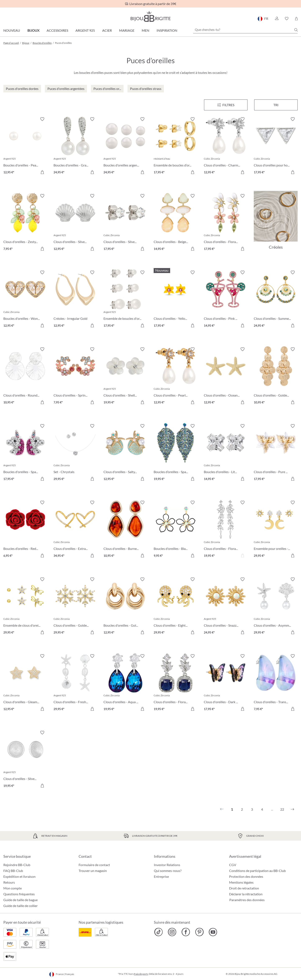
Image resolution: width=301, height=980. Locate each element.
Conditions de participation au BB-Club (257, 871)
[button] (277, 19)
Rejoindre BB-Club (16, 865)
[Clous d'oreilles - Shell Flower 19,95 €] (125, 376)
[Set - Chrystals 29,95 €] (75, 453)
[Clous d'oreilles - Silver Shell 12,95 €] (75, 223)
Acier (107, 30)
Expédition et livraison (19, 876)
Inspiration (167, 30)
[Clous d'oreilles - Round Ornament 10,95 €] (25, 376)
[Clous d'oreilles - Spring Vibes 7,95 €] (75, 376)
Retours (9, 882)
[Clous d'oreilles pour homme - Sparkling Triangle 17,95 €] (276, 146)
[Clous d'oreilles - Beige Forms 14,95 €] (176, 223)
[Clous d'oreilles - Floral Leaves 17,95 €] (226, 223)
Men (145, 30)
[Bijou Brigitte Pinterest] (199, 932)
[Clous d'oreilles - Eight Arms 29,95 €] (176, 606)
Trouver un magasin (93, 871)
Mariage (126, 30)
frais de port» (141, 973)
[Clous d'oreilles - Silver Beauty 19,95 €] (25, 760)
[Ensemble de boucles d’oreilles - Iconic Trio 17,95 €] (176, 146)
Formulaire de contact (94, 865)
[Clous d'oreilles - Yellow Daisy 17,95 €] (176, 299)
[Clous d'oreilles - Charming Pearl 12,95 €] (226, 146)
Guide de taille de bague (20, 900)
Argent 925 (85, 30)
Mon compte (12, 888)
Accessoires (57, 30)
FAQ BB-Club (13, 871)
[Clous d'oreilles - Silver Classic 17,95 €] (125, 223)
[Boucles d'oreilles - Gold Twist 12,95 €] (125, 606)
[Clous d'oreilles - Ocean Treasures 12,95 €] (226, 376)
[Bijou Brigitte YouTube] (213, 932)
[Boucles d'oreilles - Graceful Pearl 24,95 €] (75, 146)
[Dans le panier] (42, 172)
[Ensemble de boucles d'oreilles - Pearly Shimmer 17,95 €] (125, 299)
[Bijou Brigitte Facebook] (185, 932)
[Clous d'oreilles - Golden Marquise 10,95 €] (276, 376)
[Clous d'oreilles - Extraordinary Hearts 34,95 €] (75, 530)
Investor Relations (167, 865)
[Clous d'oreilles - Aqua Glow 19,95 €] (125, 683)
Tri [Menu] (275, 105)
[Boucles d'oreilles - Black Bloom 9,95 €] (176, 530)
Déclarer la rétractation (246, 894)
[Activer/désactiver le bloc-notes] (42, 119)
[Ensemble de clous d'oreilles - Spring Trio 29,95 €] (25, 606)
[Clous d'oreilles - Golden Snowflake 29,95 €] (75, 606)
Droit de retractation (244, 888)
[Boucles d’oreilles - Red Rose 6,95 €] (25, 530)
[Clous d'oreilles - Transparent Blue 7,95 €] (276, 683)
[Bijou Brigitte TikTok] (158, 932)
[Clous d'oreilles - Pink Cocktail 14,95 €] (226, 299)
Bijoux (33, 30)
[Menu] (225, 105)
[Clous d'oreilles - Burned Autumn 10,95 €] (125, 530)
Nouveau (11, 30)
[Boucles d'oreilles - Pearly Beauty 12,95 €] (25, 146)
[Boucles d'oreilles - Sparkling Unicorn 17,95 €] (25, 453)
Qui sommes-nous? (167, 871)
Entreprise (161, 876)
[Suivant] (292, 809)
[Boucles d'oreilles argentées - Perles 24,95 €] (125, 146)
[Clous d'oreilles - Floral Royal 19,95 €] (176, 683)
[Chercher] (296, 30)
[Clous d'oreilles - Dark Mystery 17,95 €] (226, 683)
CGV (232, 865)
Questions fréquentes (19, 894)
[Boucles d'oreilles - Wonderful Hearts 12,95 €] (25, 299)
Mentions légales (241, 882)
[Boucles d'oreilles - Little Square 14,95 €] (226, 453)
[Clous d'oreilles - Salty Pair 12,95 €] (125, 453)
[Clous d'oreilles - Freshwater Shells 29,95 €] (75, 683)
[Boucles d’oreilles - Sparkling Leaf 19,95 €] (176, 453)
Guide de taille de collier (20, 906)
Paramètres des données (247, 900)
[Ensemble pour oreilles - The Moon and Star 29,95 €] (276, 530)
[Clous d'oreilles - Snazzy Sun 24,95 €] (226, 606)
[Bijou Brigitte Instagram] (172, 932)
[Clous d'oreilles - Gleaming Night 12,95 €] (25, 683)
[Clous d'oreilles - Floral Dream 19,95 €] (226, 530)
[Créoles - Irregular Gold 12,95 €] (75, 299)
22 (282, 809)
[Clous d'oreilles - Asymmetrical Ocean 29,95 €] (276, 606)
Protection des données (246, 876)
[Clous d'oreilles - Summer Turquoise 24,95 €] (276, 299)
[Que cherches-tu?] (245, 29)
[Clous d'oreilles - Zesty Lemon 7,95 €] (25, 223)
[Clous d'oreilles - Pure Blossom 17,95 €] (276, 453)
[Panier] (296, 19)
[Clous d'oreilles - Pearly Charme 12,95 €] (176, 376)
